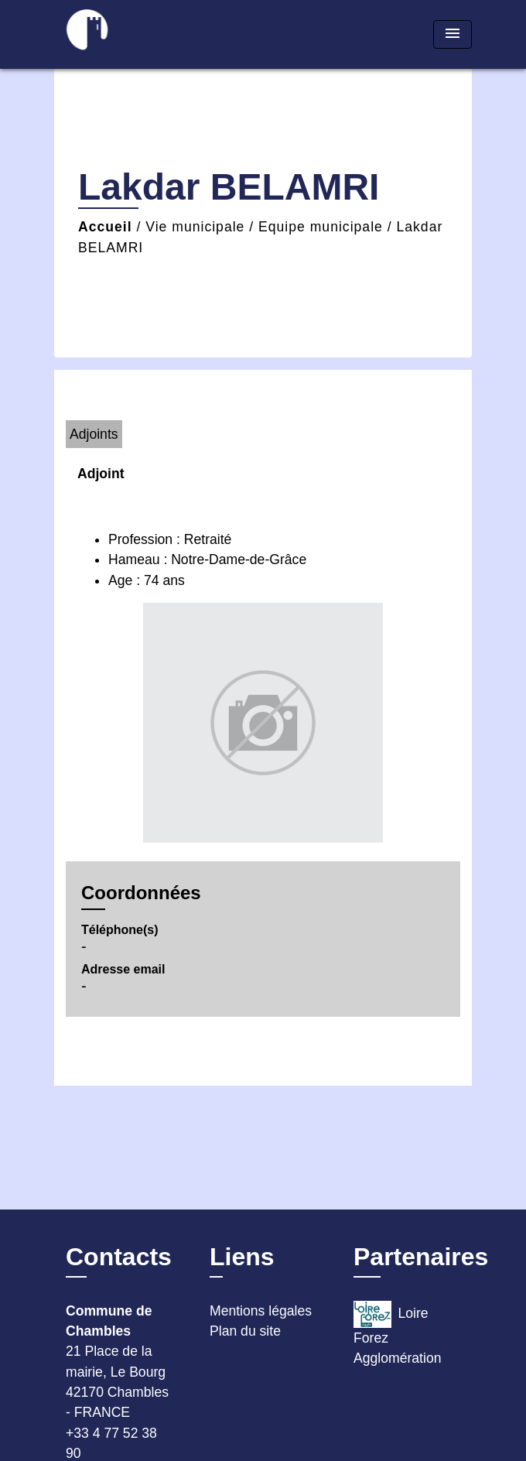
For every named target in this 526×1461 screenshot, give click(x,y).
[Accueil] (112, 34)
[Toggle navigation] (452, 34)
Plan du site (245, 1331)
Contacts (119, 1257)
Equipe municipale (320, 226)
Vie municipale (194, 226)
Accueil (105, 226)
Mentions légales (261, 1311)
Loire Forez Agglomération (397, 1333)
